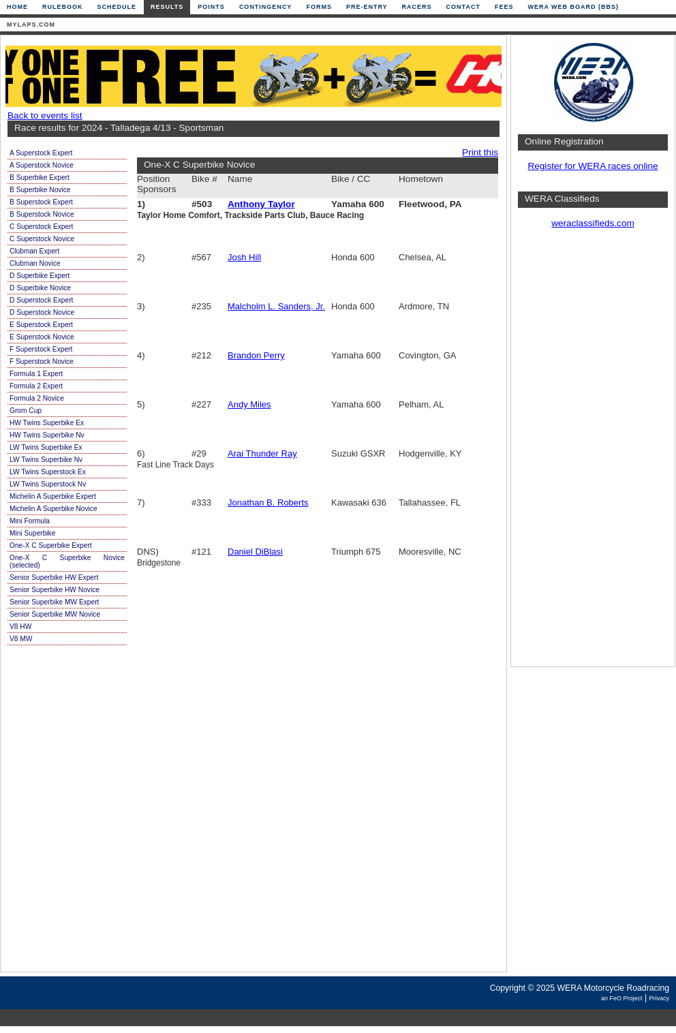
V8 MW (21, 639)
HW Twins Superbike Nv (47, 435)
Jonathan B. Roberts (268, 502)
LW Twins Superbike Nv (46, 459)
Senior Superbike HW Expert (54, 577)
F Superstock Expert (41, 349)
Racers (417, 6)
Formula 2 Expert (36, 386)
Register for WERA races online (592, 166)
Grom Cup (26, 410)
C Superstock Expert (41, 226)
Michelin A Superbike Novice (53, 508)
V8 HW (20, 626)
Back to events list (44, 115)
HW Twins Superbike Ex (47, 423)
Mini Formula (30, 521)
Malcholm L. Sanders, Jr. (276, 306)
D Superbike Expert (40, 275)
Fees (504, 6)
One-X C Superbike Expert (51, 545)
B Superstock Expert (41, 202)
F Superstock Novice (42, 361)
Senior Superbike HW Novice (54, 589)
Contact (463, 6)
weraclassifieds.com (592, 223)
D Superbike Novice (40, 288)
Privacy (659, 998)
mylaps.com (31, 24)
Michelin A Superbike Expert (53, 496)
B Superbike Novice (40, 190)
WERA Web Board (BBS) (573, 6)
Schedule (117, 6)
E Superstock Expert (41, 324)
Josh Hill (244, 257)
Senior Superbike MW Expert (54, 602)
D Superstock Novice (42, 312)
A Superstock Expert (41, 153)
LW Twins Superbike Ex (46, 447)
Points (211, 6)
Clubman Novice (35, 263)
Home (17, 6)
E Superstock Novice (42, 337)
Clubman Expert (34, 251)
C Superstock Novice (42, 239)
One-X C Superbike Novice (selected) (67, 561)
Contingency (265, 6)
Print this (480, 152)
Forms (319, 6)
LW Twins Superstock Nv (48, 484)
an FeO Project (622, 998)
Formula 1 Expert (36, 373)
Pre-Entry (367, 6)
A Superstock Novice (42, 165)
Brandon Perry (256, 355)
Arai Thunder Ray (262, 453)
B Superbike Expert (40, 177)
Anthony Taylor (261, 204)
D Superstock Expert (41, 300)
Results (167, 6)
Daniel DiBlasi (255, 551)
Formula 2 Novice (37, 398)
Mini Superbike (32, 533)
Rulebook (62, 6)
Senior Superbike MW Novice (55, 614)
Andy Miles (249, 404)
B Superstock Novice (42, 214)
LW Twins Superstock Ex (48, 472)
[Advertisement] (592, 453)
